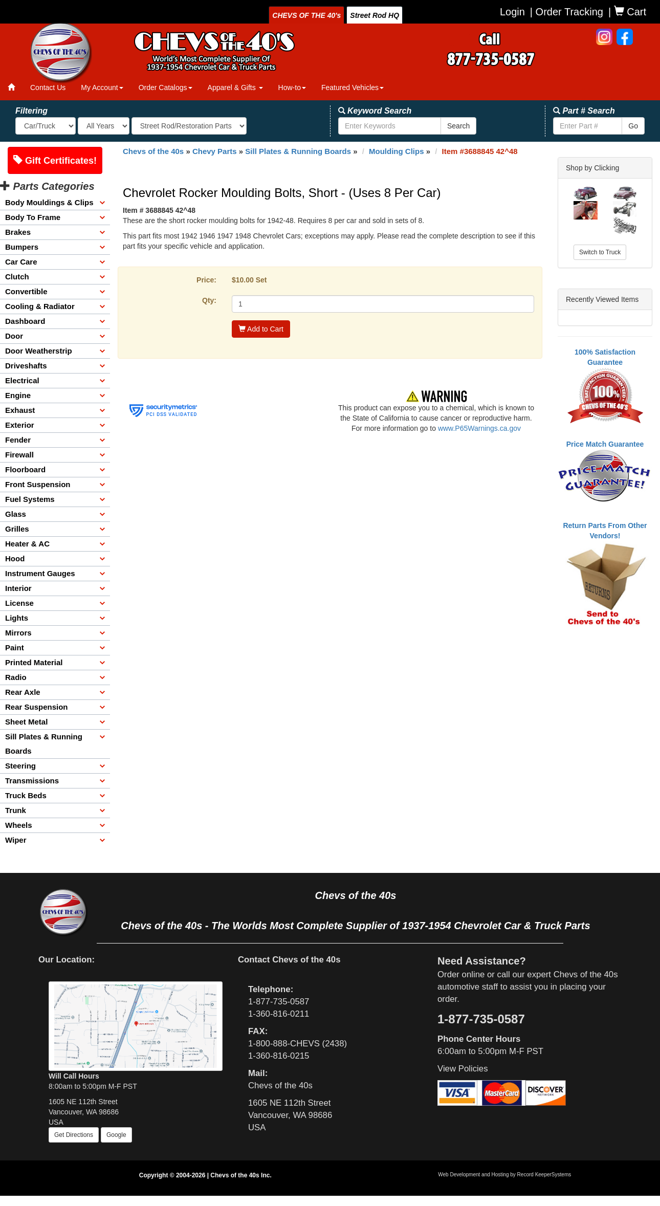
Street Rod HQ (374, 15)
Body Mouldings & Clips (49, 202)
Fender (18, 439)
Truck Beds (26, 795)
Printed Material (34, 662)
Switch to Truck (600, 252)
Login (512, 11)
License (19, 603)
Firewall (19, 454)
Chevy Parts (214, 151)
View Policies (462, 1068)
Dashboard (25, 321)
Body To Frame (32, 217)
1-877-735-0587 (278, 1001)
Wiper (16, 840)
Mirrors (18, 632)
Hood (15, 558)
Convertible (26, 291)
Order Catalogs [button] (165, 87)
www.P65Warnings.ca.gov (479, 428)
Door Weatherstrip (38, 350)
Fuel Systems (30, 499)
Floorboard (25, 469)
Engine (18, 395)
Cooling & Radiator (40, 306)
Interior (18, 588)
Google (116, 1134)
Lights (16, 617)
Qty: (209, 300)
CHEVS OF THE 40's (306, 15)
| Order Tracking (566, 11)
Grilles (17, 528)
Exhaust (20, 410)
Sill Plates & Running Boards (43, 743)
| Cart (627, 11)
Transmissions (32, 780)
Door (14, 336)
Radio (16, 677)
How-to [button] (292, 87)
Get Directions (73, 1134)
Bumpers (21, 247)
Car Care (21, 261)
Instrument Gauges (40, 573)
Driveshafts (26, 365)
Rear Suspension (36, 707)
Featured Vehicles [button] (352, 87)
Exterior (19, 425)
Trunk (15, 810)
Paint (14, 647)
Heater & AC (27, 543)
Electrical (22, 380)
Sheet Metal (26, 721)
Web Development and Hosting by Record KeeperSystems (504, 1174)
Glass (15, 514)
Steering (20, 765)
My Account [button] (102, 87)
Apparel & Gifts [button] (235, 87)
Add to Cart (260, 329)
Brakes (18, 232)
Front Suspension (38, 484)
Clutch (17, 276)
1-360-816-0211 (278, 1014)
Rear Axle (22, 692)
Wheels (18, 825)
